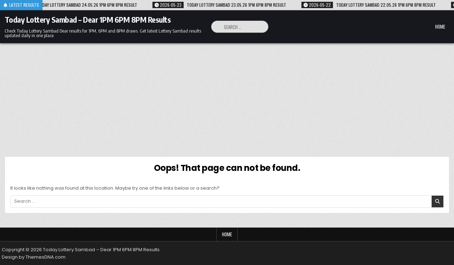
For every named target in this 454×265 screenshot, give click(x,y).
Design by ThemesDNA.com (34, 257)
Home (440, 26)
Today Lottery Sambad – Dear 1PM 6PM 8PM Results (88, 19)
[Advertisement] (227, 96)
